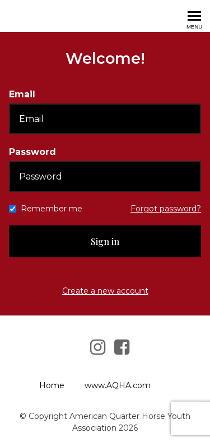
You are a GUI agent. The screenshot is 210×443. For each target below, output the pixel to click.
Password (32, 152)
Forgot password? (165, 209)
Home (51, 385)
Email (22, 94)
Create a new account (105, 291)
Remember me (51, 209)
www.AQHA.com (118, 385)
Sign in (105, 241)
